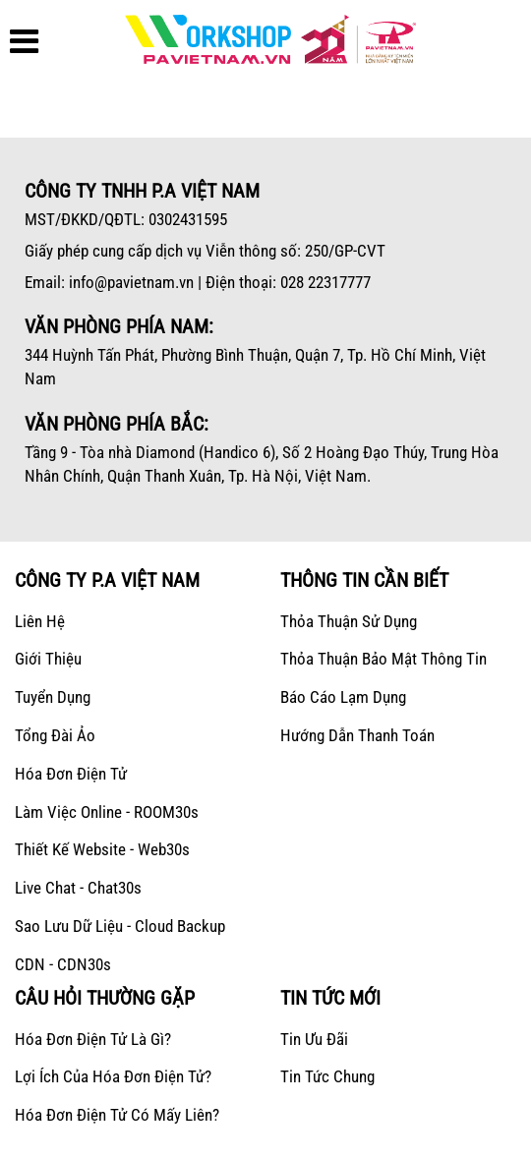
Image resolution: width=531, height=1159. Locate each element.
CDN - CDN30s (63, 964)
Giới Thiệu (48, 658)
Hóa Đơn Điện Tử (71, 773)
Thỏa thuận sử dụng (348, 621)
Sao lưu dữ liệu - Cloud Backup (120, 926)
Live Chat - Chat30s (78, 888)
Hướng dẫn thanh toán (357, 735)
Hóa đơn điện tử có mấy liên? (117, 1115)
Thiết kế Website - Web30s (102, 849)
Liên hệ (40, 621)
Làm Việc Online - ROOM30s (107, 812)
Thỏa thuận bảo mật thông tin (383, 658)
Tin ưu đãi (314, 1039)
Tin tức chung (327, 1076)
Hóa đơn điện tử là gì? (93, 1039)
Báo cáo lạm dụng (343, 697)
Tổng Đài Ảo (55, 735)
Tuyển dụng (52, 697)
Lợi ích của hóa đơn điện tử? (113, 1076)
